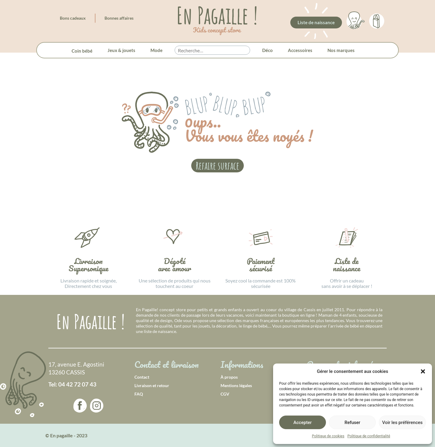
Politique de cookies (328, 436)
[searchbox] (212, 50)
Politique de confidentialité (368, 436)
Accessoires (300, 50)
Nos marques (341, 50)
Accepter (302, 422)
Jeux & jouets (121, 50)
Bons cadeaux (73, 18)
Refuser (352, 422)
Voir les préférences (402, 422)
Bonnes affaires (119, 18)
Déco (267, 50)
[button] (423, 371)
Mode (156, 50)
